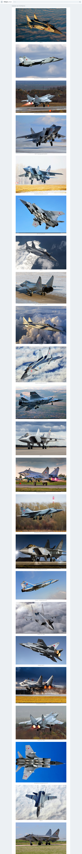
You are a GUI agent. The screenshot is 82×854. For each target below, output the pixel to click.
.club (8, 1)
